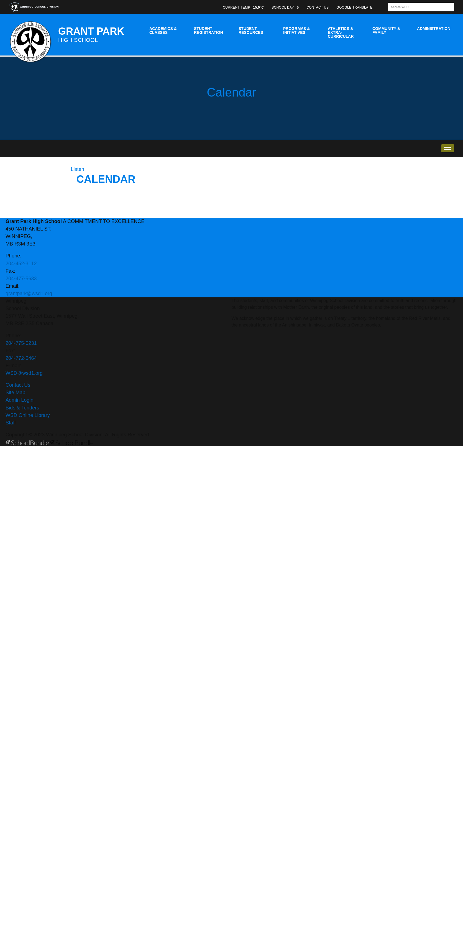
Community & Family (386, 30)
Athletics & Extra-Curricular (341, 32)
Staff (11, 423)
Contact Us (18, 385)
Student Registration (208, 30)
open (447, 148)
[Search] (416, 7)
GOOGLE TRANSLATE (355, 7)
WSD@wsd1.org (24, 373)
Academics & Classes (163, 30)
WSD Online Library (28, 415)
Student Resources (251, 30)
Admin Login (20, 400)
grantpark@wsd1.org (29, 293)
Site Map (15, 392)
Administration (433, 28)
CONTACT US (317, 7)
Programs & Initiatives (296, 30)
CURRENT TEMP (243, 7)
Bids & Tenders (22, 408)
